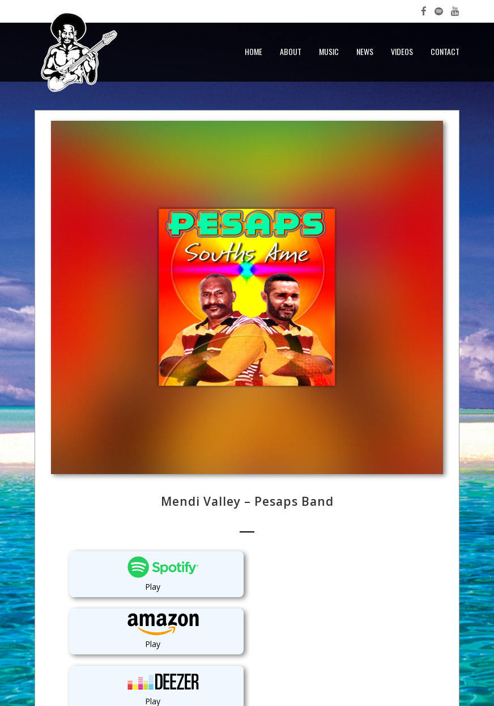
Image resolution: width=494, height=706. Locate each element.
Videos (402, 51)
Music (329, 51)
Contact (445, 51)
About (290, 51)
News (364, 51)
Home (253, 51)
